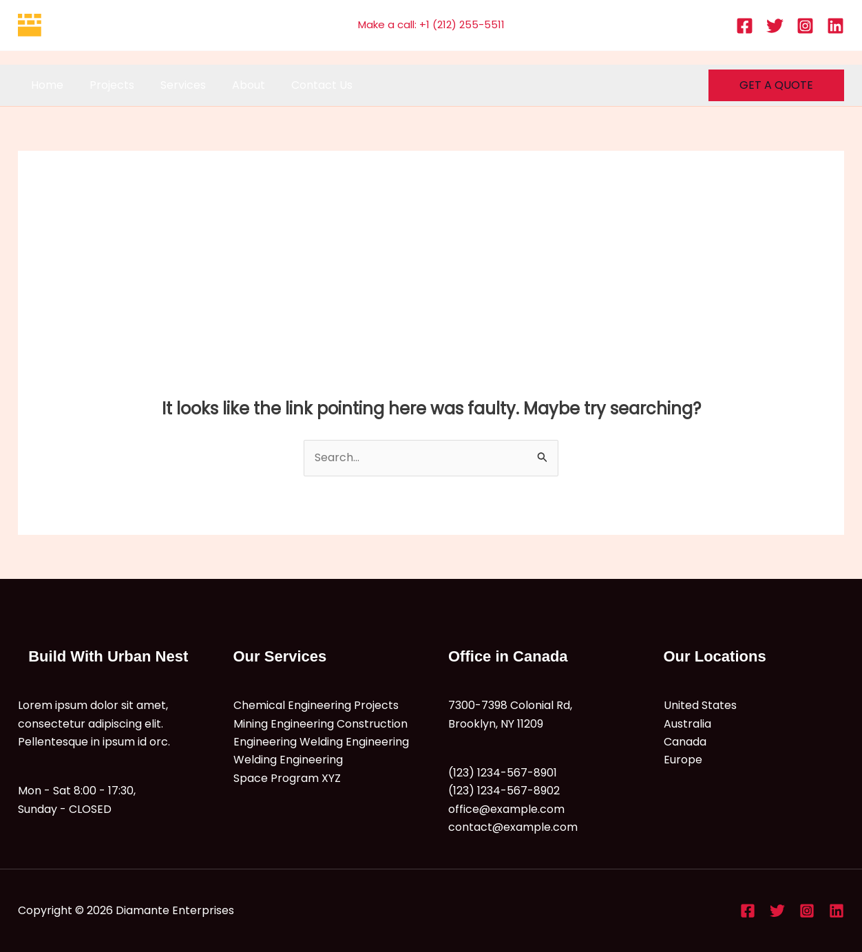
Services (173, 85)
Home (45, 85)
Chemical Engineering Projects (316, 705)
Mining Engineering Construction (320, 724)
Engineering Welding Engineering (321, 742)
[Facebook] (744, 25)
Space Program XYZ (287, 778)
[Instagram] (805, 25)
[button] (776, 85)
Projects (105, 85)
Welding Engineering (288, 760)
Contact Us (303, 85)
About (234, 85)
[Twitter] (775, 25)
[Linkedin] (835, 25)
